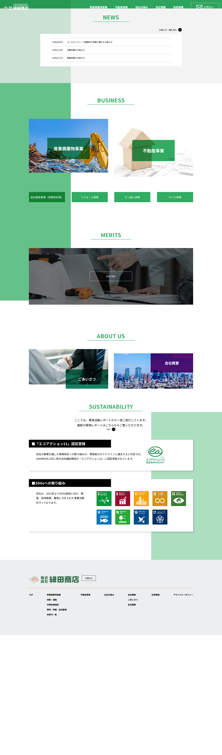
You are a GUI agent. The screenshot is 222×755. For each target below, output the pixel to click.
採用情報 (178, 7)
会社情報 (160, 7)
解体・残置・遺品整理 (57, 728)
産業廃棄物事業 (98, 7)
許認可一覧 (50, 734)
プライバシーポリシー (180, 710)
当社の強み (141, 7)
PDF (108, 543)
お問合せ (96, 694)
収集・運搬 (50, 716)
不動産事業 (121, 7)
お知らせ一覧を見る (165, 148)
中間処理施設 (51, 722)
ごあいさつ (131, 716)
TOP (31, 710)
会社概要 (130, 722)
